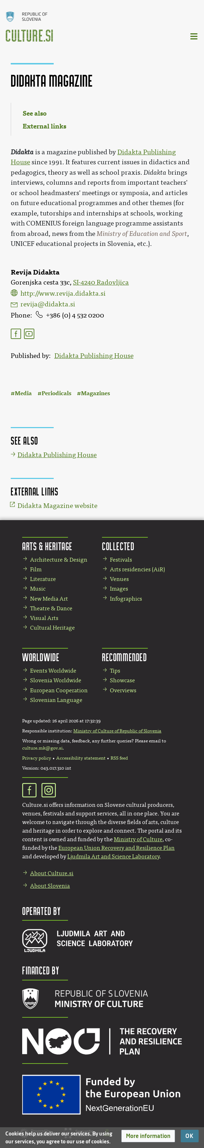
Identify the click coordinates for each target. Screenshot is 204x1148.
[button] (148, 1136)
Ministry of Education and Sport (142, 234)
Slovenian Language (56, 700)
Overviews (123, 690)
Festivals (121, 559)
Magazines (95, 393)
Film (36, 569)
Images (119, 588)
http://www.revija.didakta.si (63, 293)
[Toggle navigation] (194, 36)
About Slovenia (50, 885)
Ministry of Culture (138, 839)
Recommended (124, 657)
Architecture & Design (58, 559)
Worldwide (40, 657)
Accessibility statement (81, 758)
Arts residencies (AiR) (137, 569)
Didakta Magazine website (57, 506)
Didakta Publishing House (93, 356)
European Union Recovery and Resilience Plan (116, 847)
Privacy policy (36, 758)
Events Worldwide (53, 670)
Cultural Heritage (52, 627)
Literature (43, 579)
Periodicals (56, 393)
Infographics (126, 598)
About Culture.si (51, 873)
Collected (118, 546)
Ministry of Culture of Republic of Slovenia (117, 731)
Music (37, 588)
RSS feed (119, 758)
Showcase (122, 680)
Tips (115, 670)
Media (23, 393)
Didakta (22, 152)
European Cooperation (59, 690)
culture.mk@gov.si (42, 748)
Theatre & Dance (51, 608)
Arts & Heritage (47, 546)
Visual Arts (44, 618)
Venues (119, 579)
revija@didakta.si (47, 304)
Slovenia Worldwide (55, 680)
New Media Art (49, 598)
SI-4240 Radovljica (101, 282)
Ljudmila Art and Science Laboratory (113, 856)
